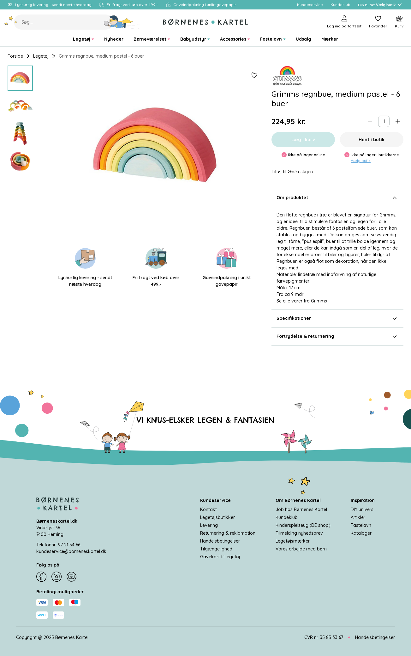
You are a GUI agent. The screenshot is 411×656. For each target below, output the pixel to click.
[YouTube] (72, 577)
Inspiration (363, 500)
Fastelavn (361, 525)
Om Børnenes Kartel (298, 500)
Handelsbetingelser (220, 541)
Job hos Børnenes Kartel (301, 509)
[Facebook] (41, 577)
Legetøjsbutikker (217, 517)
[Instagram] (56, 577)
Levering (209, 525)
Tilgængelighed (216, 549)
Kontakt (208, 509)
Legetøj (41, 56)
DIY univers (362, 509)
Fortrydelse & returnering (337, 336)
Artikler (358, 517)
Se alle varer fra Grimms (302, 301)
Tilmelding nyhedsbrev (299, 533)
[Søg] (122, 22)
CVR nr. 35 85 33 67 (323, 637)
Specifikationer (337, 318)
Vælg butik (361, 160)
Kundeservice (215, 500)
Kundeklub (287, 517)
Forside (15, 56)
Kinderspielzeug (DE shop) (303, 525)
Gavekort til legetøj (220, 557)
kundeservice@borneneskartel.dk (71, 551)
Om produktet (337, 198)
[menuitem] (83, 39)
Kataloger (361, 533)
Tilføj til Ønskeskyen (292, 172)
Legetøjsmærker (293, 541)
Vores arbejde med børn (301, 549)
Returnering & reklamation (227, 533)
